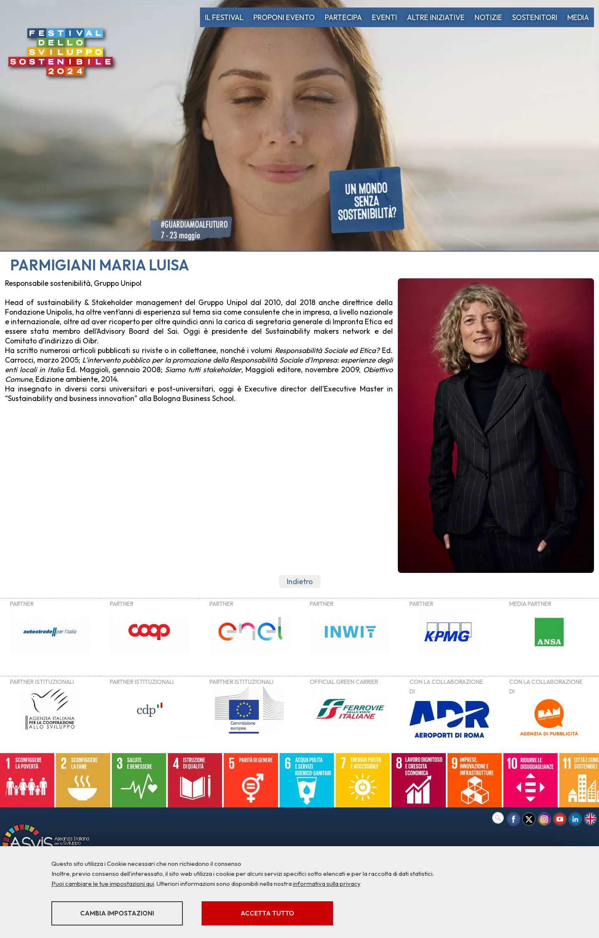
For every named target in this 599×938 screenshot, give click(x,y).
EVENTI (384, 17)
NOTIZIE (488, 17)
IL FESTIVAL (224, 17)
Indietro (300, 581)
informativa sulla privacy (327, 884)
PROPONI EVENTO (284, 17)
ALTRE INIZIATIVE (436, 17)
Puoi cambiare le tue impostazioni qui (102, 884)
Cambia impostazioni (117, 913)
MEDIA (578, 17)
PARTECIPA (343, 17)
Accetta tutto (267, 913)
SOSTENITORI (534, 17)
